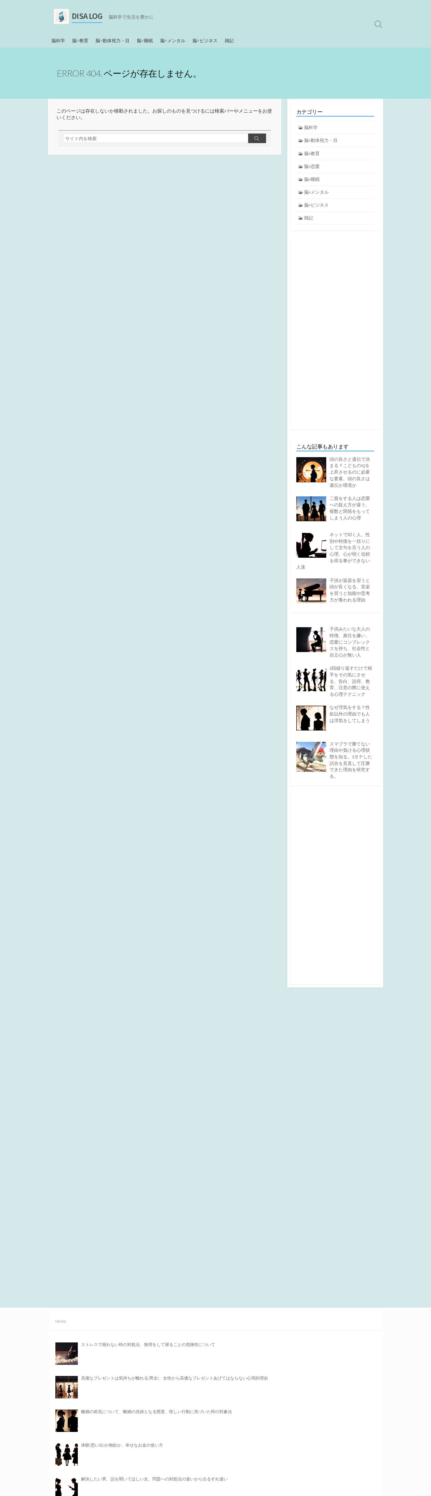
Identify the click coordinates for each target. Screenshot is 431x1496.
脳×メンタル (172, 40)
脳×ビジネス (205, 40)
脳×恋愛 (312, 166)
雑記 (229, 40)
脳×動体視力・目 (112, 40)
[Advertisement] (335, 335)
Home (61, 1321)
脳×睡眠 (145, 40)
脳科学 (58, 40)
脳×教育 (80, 40)
